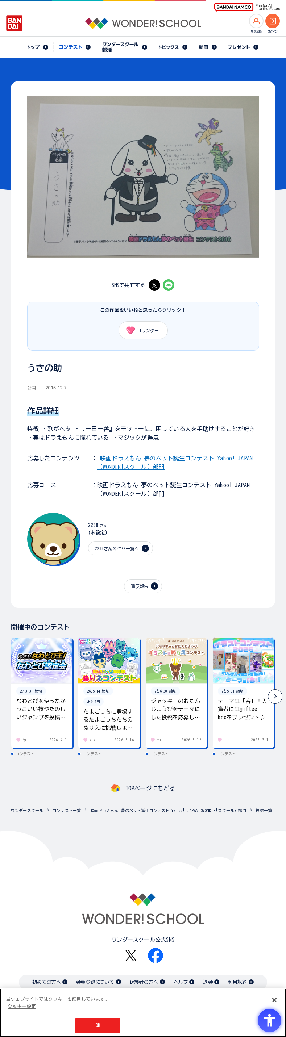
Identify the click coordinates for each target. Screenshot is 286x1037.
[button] (275, 696)
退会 (207, 982)
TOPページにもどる (150, 788)
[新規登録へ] (256, 21)
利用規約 (237, 982)
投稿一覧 (264, 810)
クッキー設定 (22, 1006)
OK (97, 1026)
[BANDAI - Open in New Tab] (14, 23)
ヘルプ (181, 982)
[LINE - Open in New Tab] (168, 285)
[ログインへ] (272, 21)
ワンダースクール (27, 810)
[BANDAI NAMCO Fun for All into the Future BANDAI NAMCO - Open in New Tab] (247, 7)
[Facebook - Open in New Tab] (155, 955)
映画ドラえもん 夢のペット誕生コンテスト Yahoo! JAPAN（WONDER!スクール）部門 (168, 810)
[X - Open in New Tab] (154, 285)
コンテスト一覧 (67, 810)
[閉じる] (274, 1001)
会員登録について (95, 982)
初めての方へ (46, 982)
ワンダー (140, 330)
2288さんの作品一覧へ (117, 548)
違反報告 (140, 586)
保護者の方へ (144, 982)
